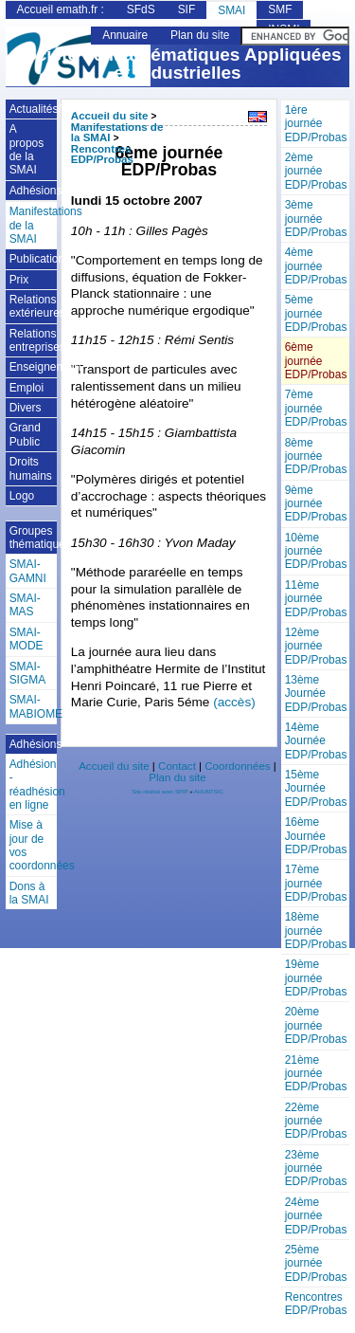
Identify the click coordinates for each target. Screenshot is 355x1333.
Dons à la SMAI (29, 893)
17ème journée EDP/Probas (316, 883)
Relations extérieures (33, 306)
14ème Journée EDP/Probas (316, 741)
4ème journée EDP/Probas (316, 266)
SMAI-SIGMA (27, 673)
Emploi (26, 387)
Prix (19, 279)
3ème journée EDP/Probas (316, 218)
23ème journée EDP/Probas (316, 1168)
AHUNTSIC (208, 791)
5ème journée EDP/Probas (316, 313)
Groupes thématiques (33, 537)
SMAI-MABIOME (33, 706)
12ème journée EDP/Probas (316, 646)
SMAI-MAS (25, 605)
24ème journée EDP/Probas (316, 1216)
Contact (177, 766)
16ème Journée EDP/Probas (316, 835)
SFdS (141, 9)
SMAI (231, 10)
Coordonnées (237, 766)
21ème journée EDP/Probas (316, 1073)
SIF (187, 9)
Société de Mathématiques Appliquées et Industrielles (177, 63)
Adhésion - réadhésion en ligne (33, 785)
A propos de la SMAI (26, 149)
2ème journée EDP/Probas (316, 171)
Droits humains (30, 468)
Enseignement (33, 367)
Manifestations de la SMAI (33, 225)
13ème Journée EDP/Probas (316, 693)
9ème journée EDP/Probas (316, 504)
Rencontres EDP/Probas (316, 1303)
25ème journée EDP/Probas (316, 1263)
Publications (33, 258)
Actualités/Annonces (33, 109)
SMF (280, 9)
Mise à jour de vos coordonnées (33, 845)
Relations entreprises (33, 340)
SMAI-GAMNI (27, 570)
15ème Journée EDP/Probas (316, 788)
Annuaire (125, 35)
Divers (25, 407)
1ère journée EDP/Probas (316, 123)
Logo (22, 495)
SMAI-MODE (26, 639)
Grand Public (25, 434)
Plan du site (199, 35)
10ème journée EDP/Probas (316, 551)
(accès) (234, 702)
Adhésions (33, 190)
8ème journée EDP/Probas (316, 456)
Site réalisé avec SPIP (160, 791)
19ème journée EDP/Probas (316, 978)
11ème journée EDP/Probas (316, 598)
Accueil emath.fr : (60, 9)
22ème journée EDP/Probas (316, 1121)
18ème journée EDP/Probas (316, 930)
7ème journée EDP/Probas (316, 408)
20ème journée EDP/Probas (316, 1025)
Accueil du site (110, 115)
